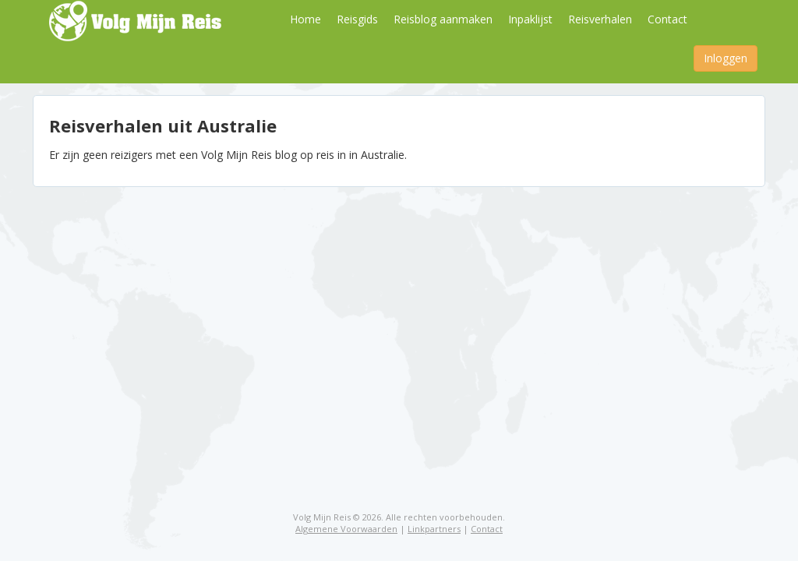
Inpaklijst (530, 19)
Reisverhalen (600, 19)
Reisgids (357, 19)
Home (305, 19)
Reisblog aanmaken (443, 19)
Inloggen (725, 58)
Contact (667, 19)
